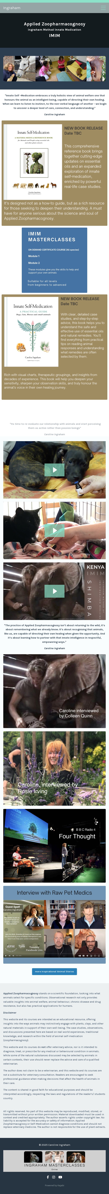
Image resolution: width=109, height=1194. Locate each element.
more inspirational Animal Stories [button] (54, 971)
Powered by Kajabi (54, 1185)
